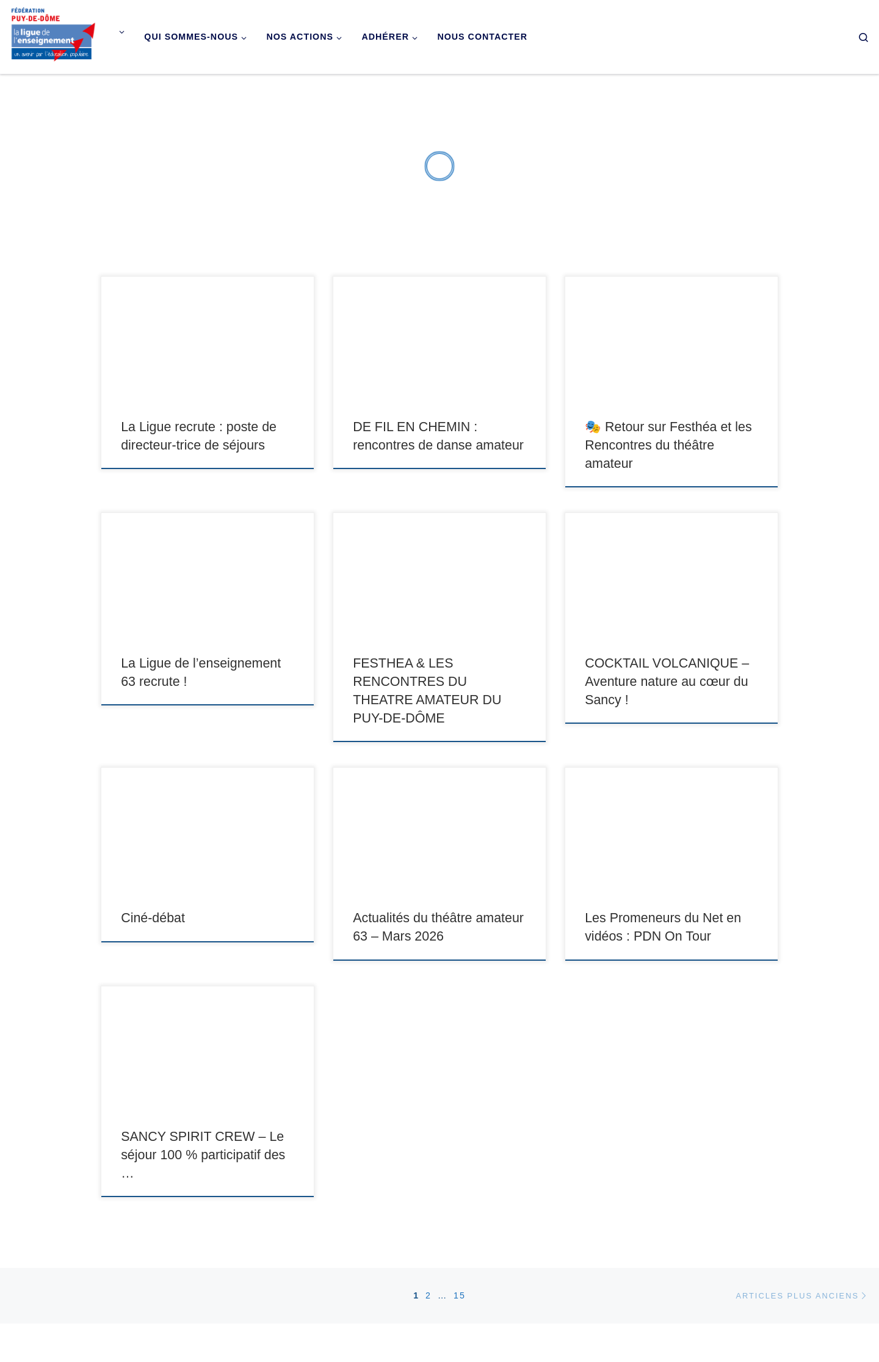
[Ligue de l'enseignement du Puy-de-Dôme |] (53, 35)
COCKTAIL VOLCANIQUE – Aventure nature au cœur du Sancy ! (667, 681)
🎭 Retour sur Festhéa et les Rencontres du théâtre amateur (668, 445)
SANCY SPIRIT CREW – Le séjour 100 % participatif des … (203, 1155)
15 (460, 1295)
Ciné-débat (153, 918)
